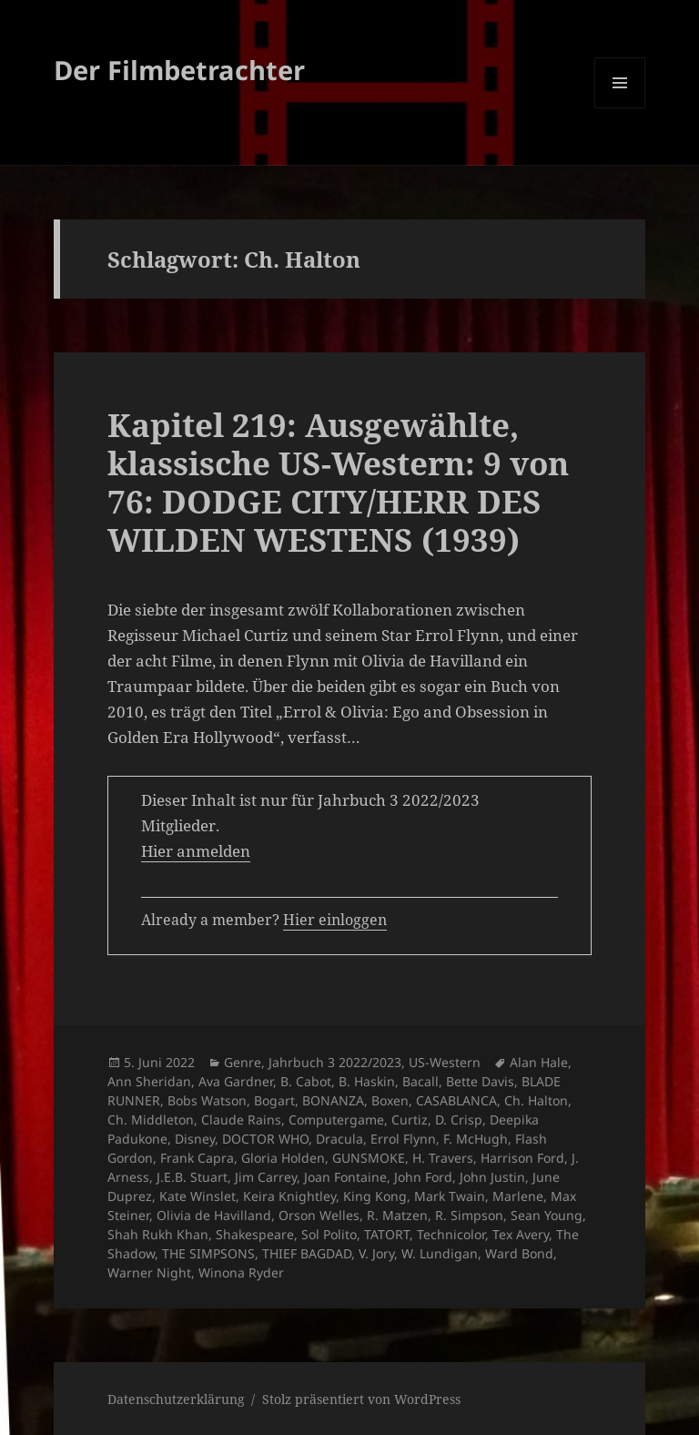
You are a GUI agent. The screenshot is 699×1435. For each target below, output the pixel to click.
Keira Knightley (289, 1196)
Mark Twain (449, 1196)
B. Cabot (305, 1081)
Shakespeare (255, 1234)
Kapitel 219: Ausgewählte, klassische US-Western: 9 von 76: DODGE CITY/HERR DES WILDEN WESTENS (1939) (338, 482)
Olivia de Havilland (214, 1215)
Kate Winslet (197, 1196)
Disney (195, 1138)
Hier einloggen (335, 920)
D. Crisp (458, 1119)
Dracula (339, 1138)
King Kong (375, 1196)
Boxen (390, 1100)
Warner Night (149, 1272)
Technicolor (451, 1234)
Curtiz (409, 1119)
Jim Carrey (266, 1177)
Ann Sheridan (149, 1081)
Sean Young (546, 1215)
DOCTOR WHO (265, 1138)
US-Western (445, 1062)
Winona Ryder (241, 1272)
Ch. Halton (536, 1100)
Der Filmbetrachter (179, 69)
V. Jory (376, 1253)
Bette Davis (480, 1081)
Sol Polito (329, 1234)
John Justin (492, 1177)
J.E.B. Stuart (192, 1177)
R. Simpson (469, 1215)
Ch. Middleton (150, 1119)
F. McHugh (475, 1138)
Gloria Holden (283, 1157)
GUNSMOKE (368, 1157)
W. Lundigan (439, 1253)
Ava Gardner (235, 1081)
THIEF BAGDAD (306, 1253)
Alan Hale (539, 1062)
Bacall (420, 1081)
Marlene (517, 1196)
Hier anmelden (195, 850)
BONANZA (333, 1100)
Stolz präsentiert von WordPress (361, 1399)
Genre (242, 1062)
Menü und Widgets (620, 107)
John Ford (423, 1177)
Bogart (274, 1100)
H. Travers (442, 1157)
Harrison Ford (522, 1157)
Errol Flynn (403, 1138)
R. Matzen (397, 1215)
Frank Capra (197, 1157)
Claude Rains (241, 1119)
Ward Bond (519, 1253)
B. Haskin (367, 1081)
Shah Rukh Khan (157, 1234)
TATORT (387, 1234)
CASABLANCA (456, 1100)
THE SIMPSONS (208, 1253)
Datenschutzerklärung (176, 1399)
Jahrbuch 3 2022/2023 (334, 1062)
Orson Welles (319, 1215)
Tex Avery (520, 1234)
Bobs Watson (207, 1100)
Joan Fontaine (345, 1177)
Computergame (336, 1119)
